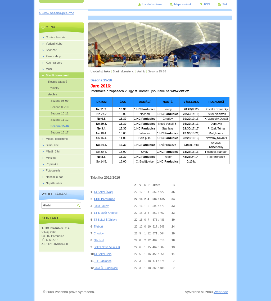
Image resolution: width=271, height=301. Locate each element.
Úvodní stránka (100, 71)
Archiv (141, 71)
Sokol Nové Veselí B (107, 247)
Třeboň (98, 226)
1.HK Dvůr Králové (106, 212)
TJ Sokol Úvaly (103, 191)
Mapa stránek (183, 4)
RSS (207, 4)
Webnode (221, 292)
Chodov (98, 233)
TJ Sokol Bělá (102, 254)
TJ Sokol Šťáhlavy (105, 219)
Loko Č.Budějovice (106, 268)
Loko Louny (101, 205)
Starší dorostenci (123, 71)
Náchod (98, 240)
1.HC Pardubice (104, 199)
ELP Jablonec (102, 260)
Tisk (225, 4)
